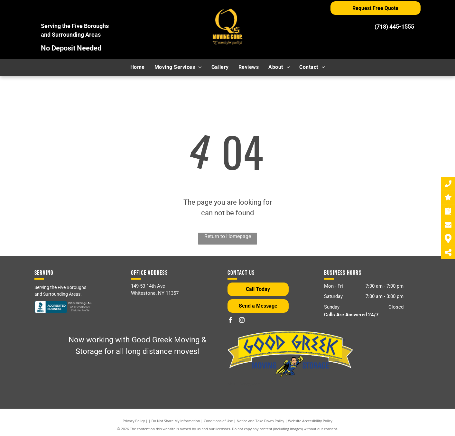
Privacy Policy (134, 420)
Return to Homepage (227, 236)
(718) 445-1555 (394, 26)
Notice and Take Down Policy (260, 420)
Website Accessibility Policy (310, 420)
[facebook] (230, 321)
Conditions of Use (218, 420)
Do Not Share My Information (176, 420)
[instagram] (241, 321)
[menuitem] (137, 67)
